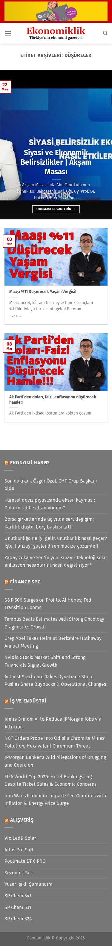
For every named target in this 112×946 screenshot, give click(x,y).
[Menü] (8, 33)
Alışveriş (22, 820)
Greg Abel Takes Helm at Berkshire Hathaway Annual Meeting (53, 642)
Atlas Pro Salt (18, 850)
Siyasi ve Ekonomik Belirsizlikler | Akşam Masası (56, 162)
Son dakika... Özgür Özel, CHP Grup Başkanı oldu (50, 485)
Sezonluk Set (18, 873)
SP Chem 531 (17, 907)
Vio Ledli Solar (20, 838)
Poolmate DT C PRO (25, 861)
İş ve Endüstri (28, 701)
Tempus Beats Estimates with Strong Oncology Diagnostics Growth (54, 623)
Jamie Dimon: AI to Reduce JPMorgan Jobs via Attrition (53, 723)
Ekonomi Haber (29, 463)
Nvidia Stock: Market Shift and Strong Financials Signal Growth (44, 661)
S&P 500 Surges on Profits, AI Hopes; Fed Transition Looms (47, 604)
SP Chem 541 (17, 896)
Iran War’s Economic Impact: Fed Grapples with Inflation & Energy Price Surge (55, 799)
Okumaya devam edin (55, 209)
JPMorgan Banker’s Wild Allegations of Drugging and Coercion (55, 761)
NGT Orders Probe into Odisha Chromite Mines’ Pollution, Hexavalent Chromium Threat (54, 742)
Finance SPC (25, 582)
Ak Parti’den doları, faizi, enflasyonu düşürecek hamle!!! (52, 400)
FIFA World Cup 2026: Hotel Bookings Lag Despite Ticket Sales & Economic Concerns (50, 780)
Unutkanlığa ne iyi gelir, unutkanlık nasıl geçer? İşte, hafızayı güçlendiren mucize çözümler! (55, 542)
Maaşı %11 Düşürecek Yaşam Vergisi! (42, 291)
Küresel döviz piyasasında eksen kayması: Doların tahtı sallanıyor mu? (49, 504)
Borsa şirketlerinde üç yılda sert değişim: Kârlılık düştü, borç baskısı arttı (49, 523)
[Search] (105, 33)
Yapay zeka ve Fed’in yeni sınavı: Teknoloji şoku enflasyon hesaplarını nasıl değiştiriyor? (55, 561)
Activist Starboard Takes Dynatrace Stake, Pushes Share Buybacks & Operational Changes (55, 680)
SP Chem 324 (18, 919)
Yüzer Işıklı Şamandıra (28, 884)
